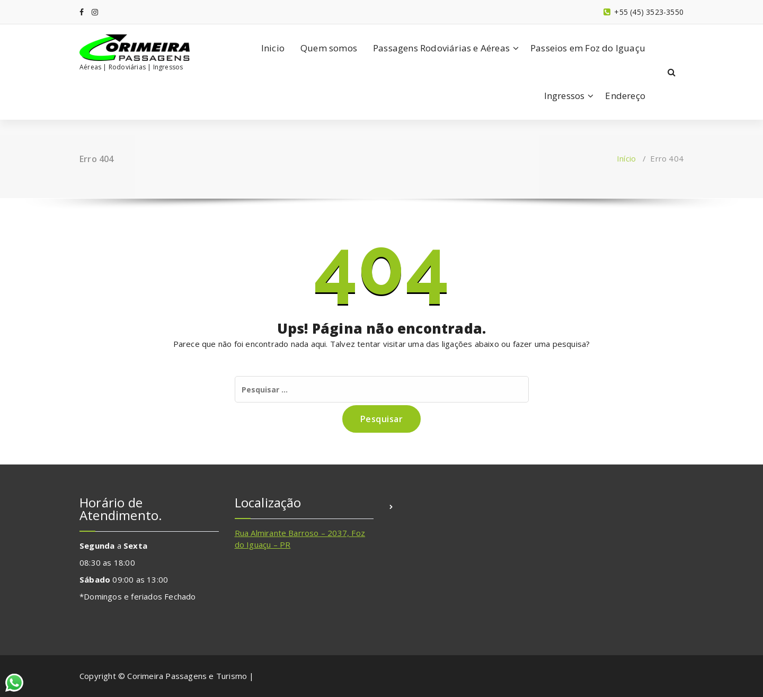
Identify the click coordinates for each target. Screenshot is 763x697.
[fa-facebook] (81, 12)
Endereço (625, 96)
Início (626, 158)
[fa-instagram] (95, 12)
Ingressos (564, 96)
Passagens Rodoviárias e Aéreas (441, 48)
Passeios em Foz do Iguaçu (587, 48)
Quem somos (328, 48)
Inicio (273, 48)
